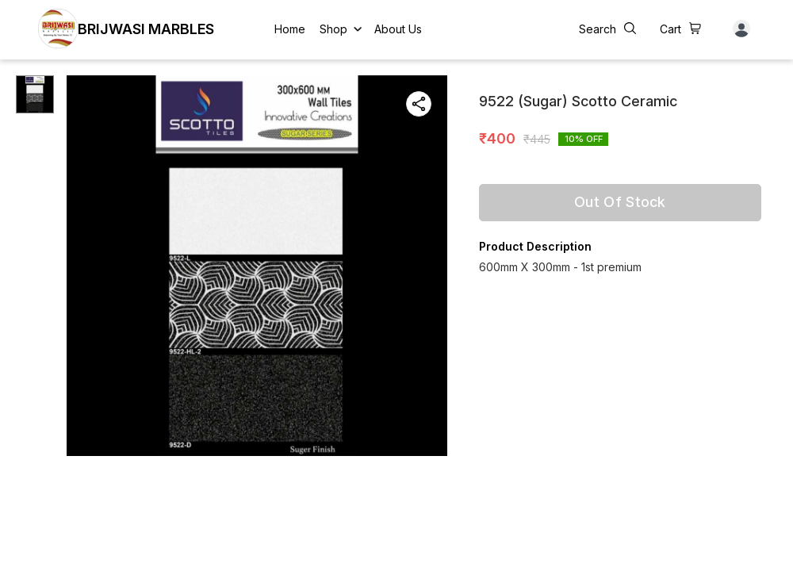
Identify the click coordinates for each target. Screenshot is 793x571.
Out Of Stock (620, 202)
